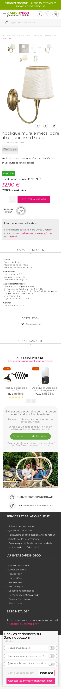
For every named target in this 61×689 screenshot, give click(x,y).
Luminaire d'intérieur (43, 35)
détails (11, 641)
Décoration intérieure (15, 35)
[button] (12, 198)
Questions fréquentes (20, 530)
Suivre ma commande (21, 526)
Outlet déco (15, 578)
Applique (7, 38)
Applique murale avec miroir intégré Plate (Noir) (44, 390)
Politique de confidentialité (23, 547)
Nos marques (16, 586)
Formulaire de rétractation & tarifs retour (31, 534)
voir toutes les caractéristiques (18, 163)
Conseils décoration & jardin (24, 594)
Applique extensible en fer (16, 389)
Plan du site (15, 603)
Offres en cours (17, 569)
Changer (48, 229)
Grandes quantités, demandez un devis (30, 543)
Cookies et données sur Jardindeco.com (22, 636)
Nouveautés (15, 582)
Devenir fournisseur (19, 599)
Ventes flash (15, 573)
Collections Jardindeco (21, 590)
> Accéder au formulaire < (22, 623)
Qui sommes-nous (18, 565)
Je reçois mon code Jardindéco (30, 436)
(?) (28, 648)
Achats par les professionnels (24, 539)
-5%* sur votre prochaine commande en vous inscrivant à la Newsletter (30, 413)
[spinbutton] (8, 199)
